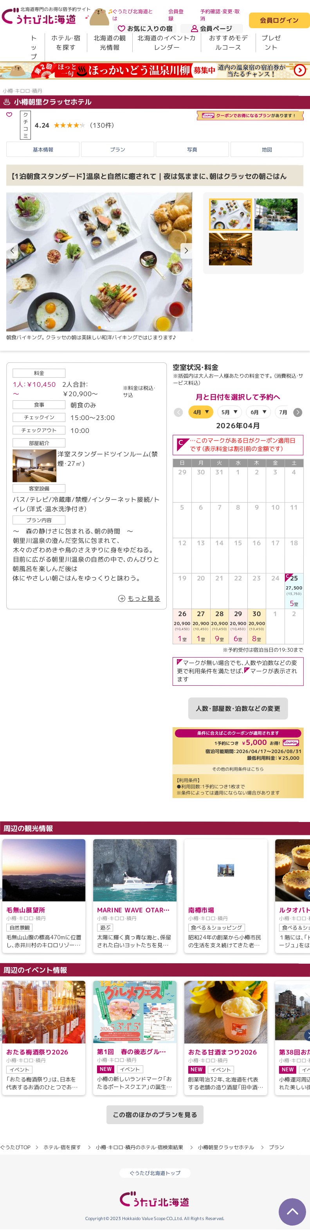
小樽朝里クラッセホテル (48, 102)
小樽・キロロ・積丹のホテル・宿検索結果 (139, 1147)
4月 (197, 411)
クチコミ (25, 125)
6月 (255, 411)
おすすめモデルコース (228, 43)
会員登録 (176, 15)
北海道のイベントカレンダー (166, 43)
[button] (186, 251)
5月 (226, 411)
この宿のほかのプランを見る (155, 1114)
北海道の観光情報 (110, 43)
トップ (34, 47)
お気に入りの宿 (145, 28)
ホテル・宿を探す (65, 43)
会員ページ (211, 28)
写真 (192, 149)
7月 (283, 412)
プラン (117, 149)
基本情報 (43, 149)
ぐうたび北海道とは (132, 15)
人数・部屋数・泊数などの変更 (238, 708)
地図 (267, 149)
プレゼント (271, 43)
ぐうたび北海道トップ (155, 1173)
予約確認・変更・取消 (220, 15)
